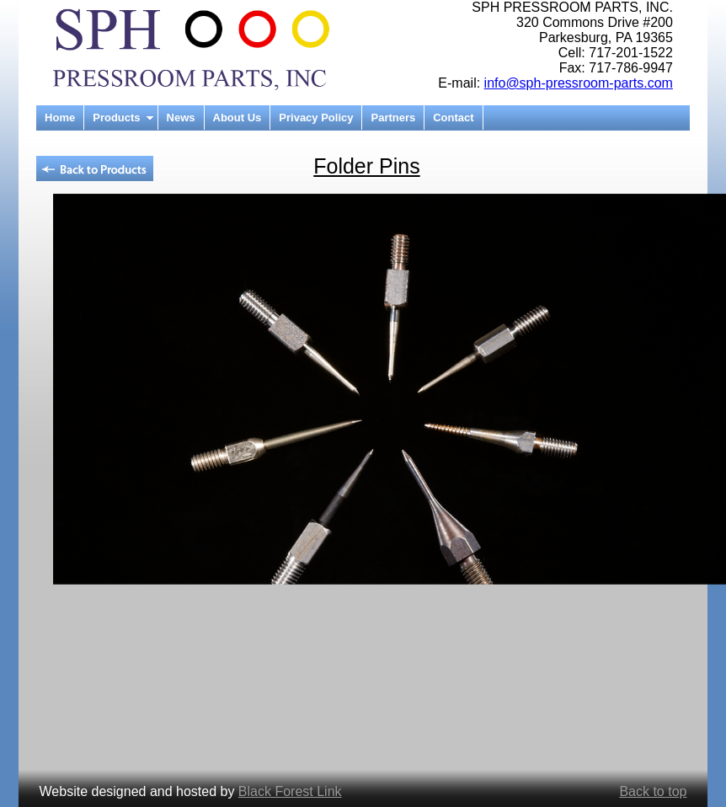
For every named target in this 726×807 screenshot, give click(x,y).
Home (60, 117)
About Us (237, 117)
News (181, 117)
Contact (453, 117)
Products (116, 117)
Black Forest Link (290, 791)
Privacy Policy (316, 117)
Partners (393, 117)
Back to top (652, 791)
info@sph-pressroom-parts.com (578, 83)
